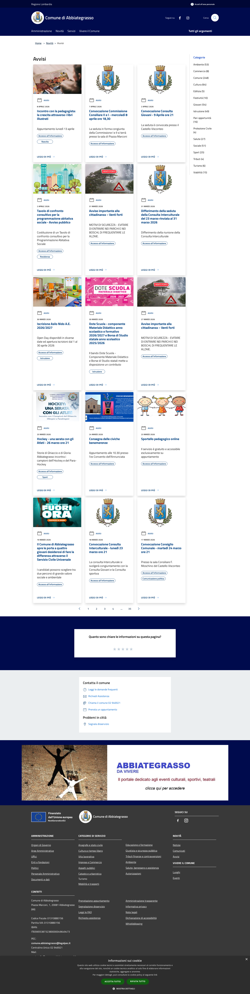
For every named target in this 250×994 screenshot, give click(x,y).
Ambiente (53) (201, 64)
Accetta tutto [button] (113, 981)
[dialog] (125, 975)
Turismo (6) (199, 166)
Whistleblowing (134, 924)
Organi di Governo (41, 845)
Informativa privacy (136, 906)
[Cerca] (215, 17)
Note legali (131, 912)
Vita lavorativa (86, 856)
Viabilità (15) (200, 172)
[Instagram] (186, 17)
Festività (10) (200, 98)
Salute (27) (199, 139)
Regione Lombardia (41, 4)
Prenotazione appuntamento (93, 901)
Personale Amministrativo (45, 874)
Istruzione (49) (201, 111)
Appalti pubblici (86, 868)
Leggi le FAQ (85, 912)
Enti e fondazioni (40, 862)
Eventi (176, 878)
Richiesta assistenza (89, 918)
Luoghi (176, 872)
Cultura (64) (199, 84)
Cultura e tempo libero (90, 851)
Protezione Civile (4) (202, 130)
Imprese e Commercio (90, 862)
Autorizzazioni (133, 873)
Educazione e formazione (139, 845)
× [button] (246, 959)
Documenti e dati (40, 879)
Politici (35, 868)
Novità (49, 43)
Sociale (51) (199, 146)
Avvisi (43, 100)
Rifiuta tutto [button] (137, 981)
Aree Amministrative (42, 851)
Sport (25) (198, 152)
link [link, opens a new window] (155, 974)
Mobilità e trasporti (88, 884)
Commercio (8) (201, 71)
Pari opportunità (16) (202, 120)
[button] (125, 988)
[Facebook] (178, 17)
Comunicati (179, 851)
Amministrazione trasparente (142, 901)
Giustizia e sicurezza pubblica (141, 851)
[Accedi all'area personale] (203, 4)
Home (38, 43)
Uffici (34, 856)
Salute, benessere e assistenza (142, 868)
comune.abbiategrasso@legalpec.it (50, 943)
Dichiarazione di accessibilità (141, 918)
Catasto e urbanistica (89, 874)
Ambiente (131, 862)
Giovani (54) (199, 104)
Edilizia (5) (198, 91)
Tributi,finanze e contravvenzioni (143, 856)
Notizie (176, 845)
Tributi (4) (198, 159)
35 (129, 609)
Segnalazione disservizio (91, 906)
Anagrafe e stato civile (90, 845)
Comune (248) (201, 78)
